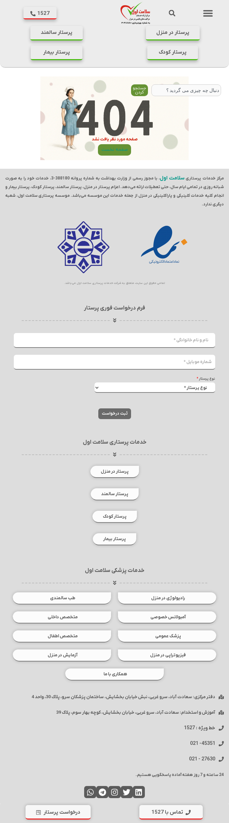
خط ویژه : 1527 (199, 728)
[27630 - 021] (221, 759)
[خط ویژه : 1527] (221, 728)
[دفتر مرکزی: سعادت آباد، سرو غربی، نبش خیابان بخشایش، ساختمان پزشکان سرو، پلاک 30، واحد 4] (221, 697)
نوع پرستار (206, 379)
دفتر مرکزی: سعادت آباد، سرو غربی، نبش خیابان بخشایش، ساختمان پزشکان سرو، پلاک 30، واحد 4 (123, 697)
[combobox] (186, 90)
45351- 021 (202, 743)
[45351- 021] (221, 743)
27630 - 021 (202, 759)
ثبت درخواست (115, 413)
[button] (208, 13)
